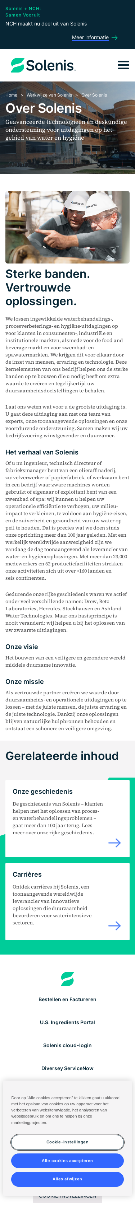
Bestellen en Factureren (67, 999)
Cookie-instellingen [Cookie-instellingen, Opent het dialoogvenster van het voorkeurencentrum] (67, 1141)
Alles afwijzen (67, 1178)
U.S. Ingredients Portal (67, 1022)
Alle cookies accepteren (67, 1160)
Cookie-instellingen (67, 1196)
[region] (67, 1138)
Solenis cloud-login (67, 1045)
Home (11, 95)
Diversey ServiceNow (67, 1068)
